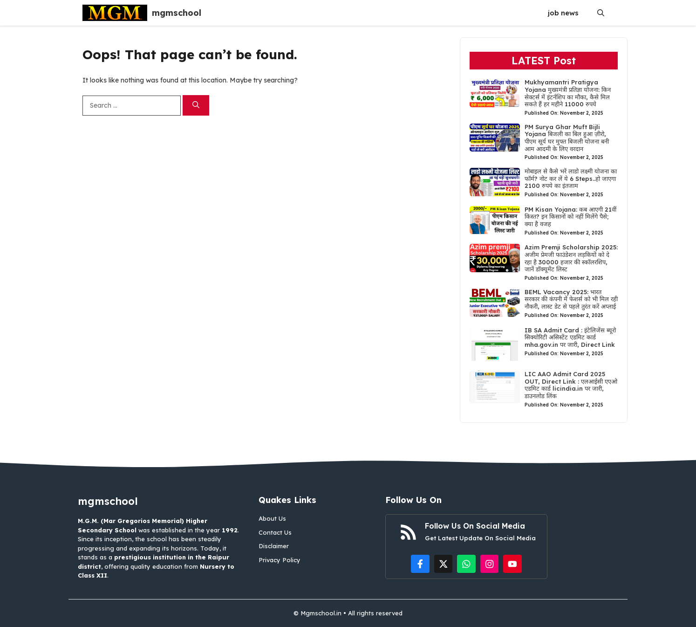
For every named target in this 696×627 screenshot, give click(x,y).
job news (563, 12)
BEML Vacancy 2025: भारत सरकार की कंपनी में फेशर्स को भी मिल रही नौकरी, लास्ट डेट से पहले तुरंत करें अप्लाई (571, 299)
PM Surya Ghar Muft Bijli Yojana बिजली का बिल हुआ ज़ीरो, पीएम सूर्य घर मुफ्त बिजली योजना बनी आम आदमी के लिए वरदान (567, 137)
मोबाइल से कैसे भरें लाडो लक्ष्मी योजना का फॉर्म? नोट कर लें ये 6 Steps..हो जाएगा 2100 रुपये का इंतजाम (571, 178)
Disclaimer (274, 546)
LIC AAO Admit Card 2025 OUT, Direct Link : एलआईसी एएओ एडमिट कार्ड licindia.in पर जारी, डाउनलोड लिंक (571, 385)
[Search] (196, 105)
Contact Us (275, 532)
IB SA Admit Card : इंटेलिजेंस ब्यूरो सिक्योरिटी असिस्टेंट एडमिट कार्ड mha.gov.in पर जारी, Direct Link (570, 337)
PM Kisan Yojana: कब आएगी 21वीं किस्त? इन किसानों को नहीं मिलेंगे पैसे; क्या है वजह (570, 216)
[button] (601, 13)
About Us (272, 518)
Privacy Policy (279, 560)
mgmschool (176, 12)
